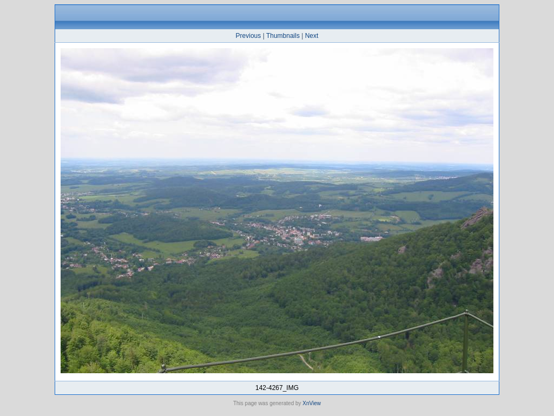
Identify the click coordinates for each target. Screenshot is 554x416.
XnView (311, 403)
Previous (248, 36)
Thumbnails (283, 36)
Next (312, 36)
